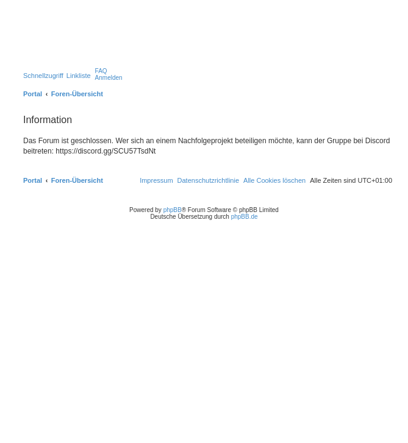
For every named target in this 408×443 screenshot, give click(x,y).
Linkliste (78, 75)
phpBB (172, 210)
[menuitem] (101, 71)
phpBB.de (244, 216)
